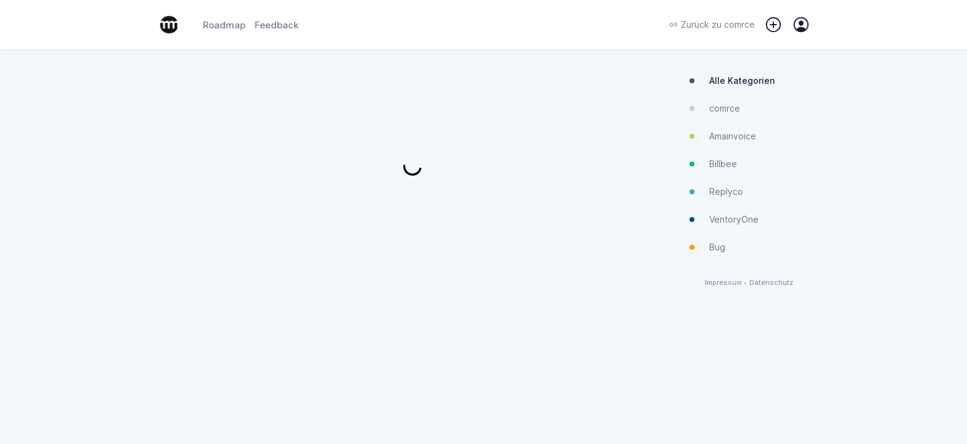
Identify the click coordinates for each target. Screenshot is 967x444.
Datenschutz (771, 282)
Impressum (723, 282)
